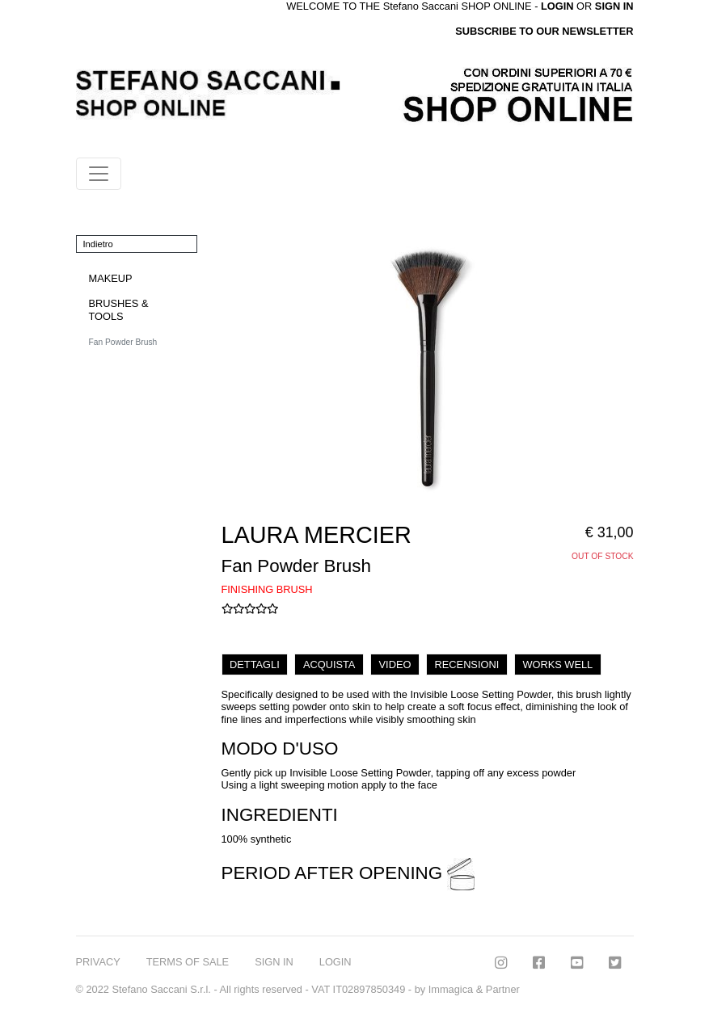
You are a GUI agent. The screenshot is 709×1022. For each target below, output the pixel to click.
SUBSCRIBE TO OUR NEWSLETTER (544, 31)
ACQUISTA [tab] (329, 664)
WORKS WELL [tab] (557, 664)
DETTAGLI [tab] (255, 664)
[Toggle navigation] (98, 174)
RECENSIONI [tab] (467, 664)
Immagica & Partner (474, 989)
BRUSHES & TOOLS (119, 309)
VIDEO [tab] (395, 664)
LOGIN (335, 962)
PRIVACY (98, 962)
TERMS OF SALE (187, 962)
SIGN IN (614, 6)
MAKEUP (111, 278)
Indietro (98, 244)
